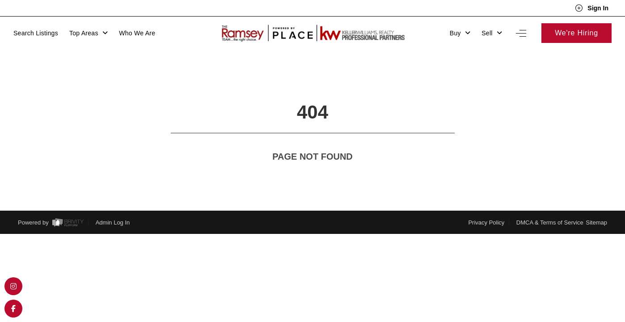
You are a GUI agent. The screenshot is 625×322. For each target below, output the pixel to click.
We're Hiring (576, 33)
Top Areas (88, 33)
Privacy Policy (486, 206)
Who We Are (137, 33)
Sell (491, 33)
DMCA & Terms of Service (549, 206)
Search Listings (35, 33)
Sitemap (596, 206)
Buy (460, 33)
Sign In (591, 8)
